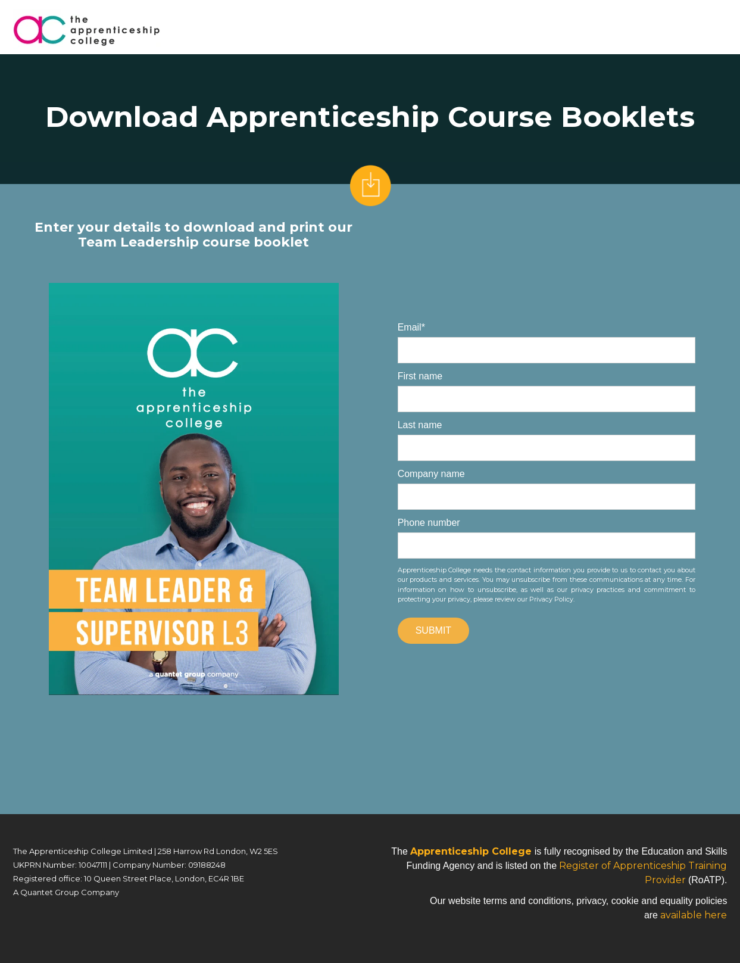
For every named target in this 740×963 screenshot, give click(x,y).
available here (693, 915)
